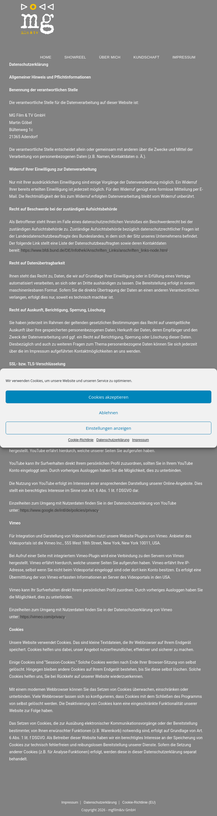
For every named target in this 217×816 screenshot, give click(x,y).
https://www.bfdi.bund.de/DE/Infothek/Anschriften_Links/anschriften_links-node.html (94, 250)
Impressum (140, 440)
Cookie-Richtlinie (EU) (139, 802)
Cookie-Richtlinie (81, 440)
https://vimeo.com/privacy (42, 617)
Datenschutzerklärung (112, 440)
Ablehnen (108, 412)
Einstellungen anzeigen (108, 428)
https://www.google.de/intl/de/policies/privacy (59, 510)
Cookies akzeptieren (109, 397)
